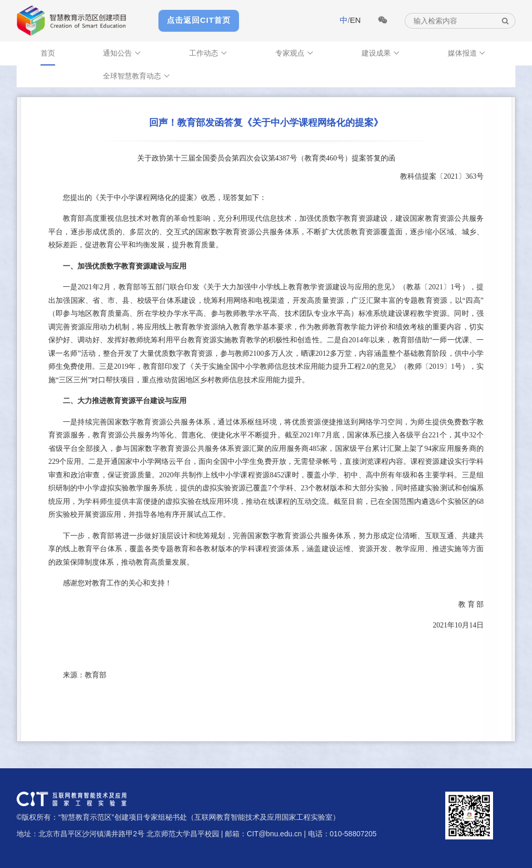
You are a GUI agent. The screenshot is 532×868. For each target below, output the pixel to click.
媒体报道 (467, 53)
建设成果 (381, 53)
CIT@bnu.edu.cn (274, 834)
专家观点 (294, 53)
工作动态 (208, 53)
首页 (48, 53)
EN (355, 20)
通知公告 (122, 53)
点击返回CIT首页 (199, 20)
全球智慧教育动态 (136, 76)
